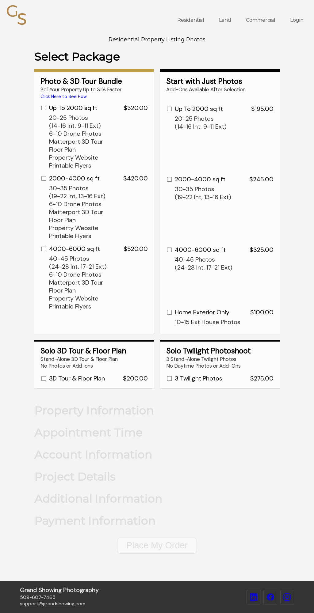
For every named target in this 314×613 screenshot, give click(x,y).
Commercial (260, 20)
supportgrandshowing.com (52, 603)
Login (297, 20)
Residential (190, 20)
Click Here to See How (63, 96)
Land (225, 20)
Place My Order (157, 545)
